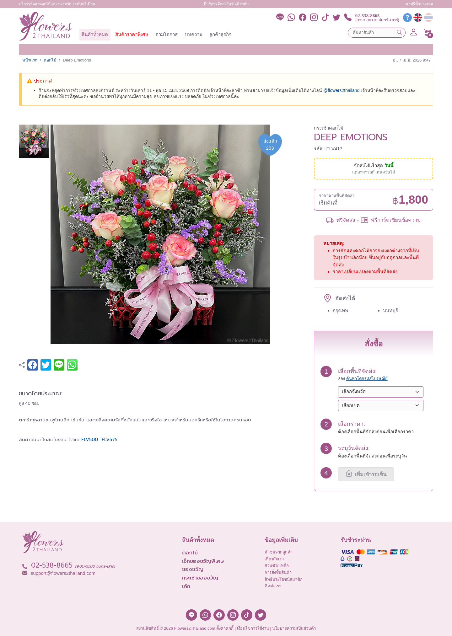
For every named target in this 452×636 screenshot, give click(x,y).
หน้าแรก (29, 60)
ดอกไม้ (50, 60)
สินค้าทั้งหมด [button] (95, 34)
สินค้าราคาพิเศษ (131, 34)
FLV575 (109, 439)
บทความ (193, 34)
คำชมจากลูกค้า (279, 552)
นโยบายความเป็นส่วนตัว (294, 628)
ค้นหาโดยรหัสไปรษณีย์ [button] (367, 378)
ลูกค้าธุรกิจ (220, 34)
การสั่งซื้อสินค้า (278, 572)
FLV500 (90, 439)
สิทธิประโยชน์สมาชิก (284, 579)
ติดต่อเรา (273, 586)
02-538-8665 (367, 15)
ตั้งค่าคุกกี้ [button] (225, 628)
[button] (428, 32)
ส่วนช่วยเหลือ (277, 565)
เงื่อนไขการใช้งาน (253, 628)
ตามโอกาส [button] (166, 34)
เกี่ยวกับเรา (274, 559)
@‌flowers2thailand (341, 90)
